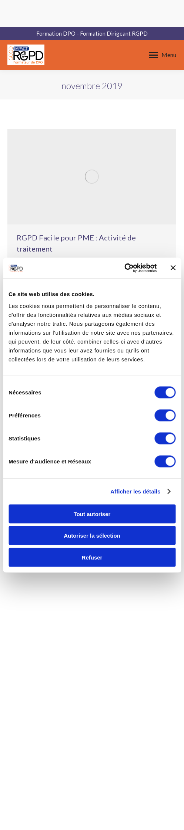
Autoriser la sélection (92, 535)
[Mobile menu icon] (162, 55)
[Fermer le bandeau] (172, 267)
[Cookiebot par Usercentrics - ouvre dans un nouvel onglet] (124, 268)
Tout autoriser (92, 514)
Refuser (92, 557)
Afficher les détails (135, 491)
